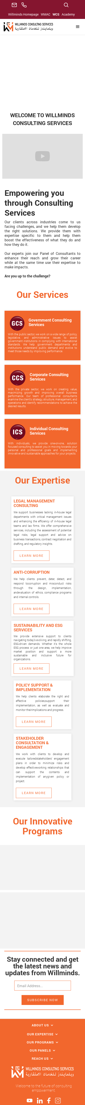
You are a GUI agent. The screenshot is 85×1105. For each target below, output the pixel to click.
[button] (78, 26)
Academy (68, 14)
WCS (56, 14)
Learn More (31, 555)
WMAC (45, 14)
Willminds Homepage (23, 14)
